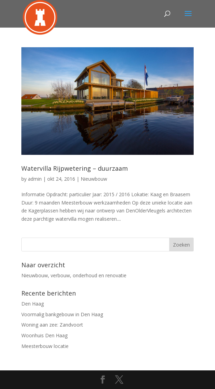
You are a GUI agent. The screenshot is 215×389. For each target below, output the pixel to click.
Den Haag (32, 303)
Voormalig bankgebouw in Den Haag (62, 314)
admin (35, 179)
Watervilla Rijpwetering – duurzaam (74, 168)
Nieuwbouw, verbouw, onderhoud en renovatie (73, 275)
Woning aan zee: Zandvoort (52, 324)
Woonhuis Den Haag (44, 335)
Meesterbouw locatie (45, 346)
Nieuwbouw (94, 179)
